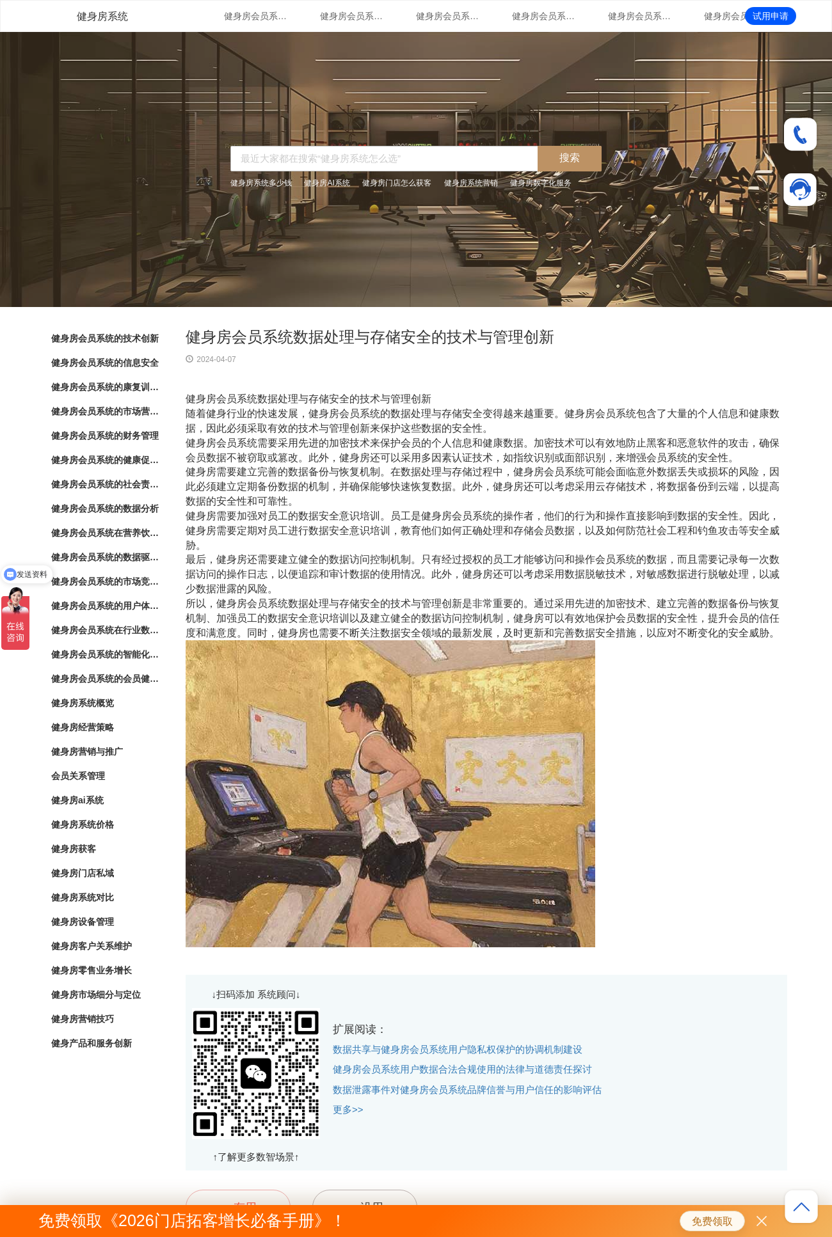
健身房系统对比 (82, 897)
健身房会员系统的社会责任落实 (105, 484)
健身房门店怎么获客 (396, 182)
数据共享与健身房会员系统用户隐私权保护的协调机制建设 (457, 1049)
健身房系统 (102, 16)
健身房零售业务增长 (91, 970)
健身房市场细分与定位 (96, 994)
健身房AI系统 (326, 182)
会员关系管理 (78, 776)
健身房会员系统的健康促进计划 (736, 16)
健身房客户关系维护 (91, 946)
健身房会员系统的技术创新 (256, 16)
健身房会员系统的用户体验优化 (105, 606)
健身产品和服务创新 (91, 1043)
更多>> (348, 1109)
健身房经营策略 (82, 727)
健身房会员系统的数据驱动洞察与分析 (105, 557)
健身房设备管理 (82, 922)
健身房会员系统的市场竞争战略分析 (105, 581)
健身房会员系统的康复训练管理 (448, 16)
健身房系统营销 (471, 182)
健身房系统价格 (82, 824)
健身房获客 (73, 849)
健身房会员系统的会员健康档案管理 (105, 679)
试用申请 (770, 16)
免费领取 (712, 1221)
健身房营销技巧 (82, 1019)
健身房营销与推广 (87, 751)
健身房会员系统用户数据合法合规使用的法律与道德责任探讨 (462, 1069)
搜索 (569, 157)
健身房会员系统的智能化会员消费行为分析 (105, 654)
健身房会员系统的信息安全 (352, 16)
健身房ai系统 (77, 800)
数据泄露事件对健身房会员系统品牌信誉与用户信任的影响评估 (467, 1089)
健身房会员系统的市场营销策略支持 (544, 16)
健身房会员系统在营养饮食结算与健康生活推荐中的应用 (105, 533)
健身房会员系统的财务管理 (640, 16)
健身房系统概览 (82, 703)
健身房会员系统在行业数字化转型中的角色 (105, 630)
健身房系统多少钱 (261, 182)
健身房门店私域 (82, 873)
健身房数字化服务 (541, 182)
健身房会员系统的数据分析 (105, 508)
